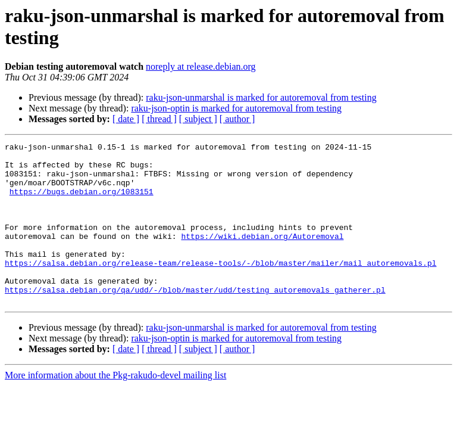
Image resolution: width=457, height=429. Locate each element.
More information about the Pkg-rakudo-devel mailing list (115, 407)
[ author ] (237, 119)
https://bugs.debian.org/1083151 (82, 202)
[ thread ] (159, 119)
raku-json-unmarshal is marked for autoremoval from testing (261, 97)
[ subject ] (198, 119)
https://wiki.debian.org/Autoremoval (262, 255)
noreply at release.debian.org (201, 66)
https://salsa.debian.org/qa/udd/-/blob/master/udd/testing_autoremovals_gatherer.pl (195, 320)
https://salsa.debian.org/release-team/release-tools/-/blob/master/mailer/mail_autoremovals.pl (220, 287)
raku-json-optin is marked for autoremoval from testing (236, 108)
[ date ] (125, 119)
